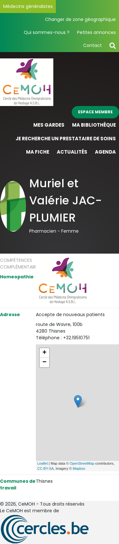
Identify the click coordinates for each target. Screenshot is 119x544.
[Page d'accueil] (26, 82)
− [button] (44, 362)
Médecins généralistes (28, 6)
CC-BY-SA (45, 468)
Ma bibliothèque (94, 125)
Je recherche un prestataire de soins (66, 138)
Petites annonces (96, 32)
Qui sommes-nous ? (46, 32)
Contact (92, 45)
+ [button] (44, 353)
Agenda (105, 152)
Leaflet (42, 463)
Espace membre (95, 112)
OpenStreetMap (82, 463)
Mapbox (79, 468)
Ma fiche (37, 152)
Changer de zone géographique (80, 19)
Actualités (72, 152)
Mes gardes (48, 125)
